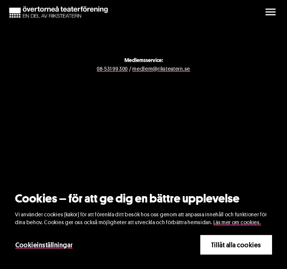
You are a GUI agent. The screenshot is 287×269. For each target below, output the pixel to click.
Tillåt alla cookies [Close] (236, 245)
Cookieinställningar (43, 245)
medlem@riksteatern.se (161, 68)
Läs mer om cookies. (237, 222)
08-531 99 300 (112, 68)
